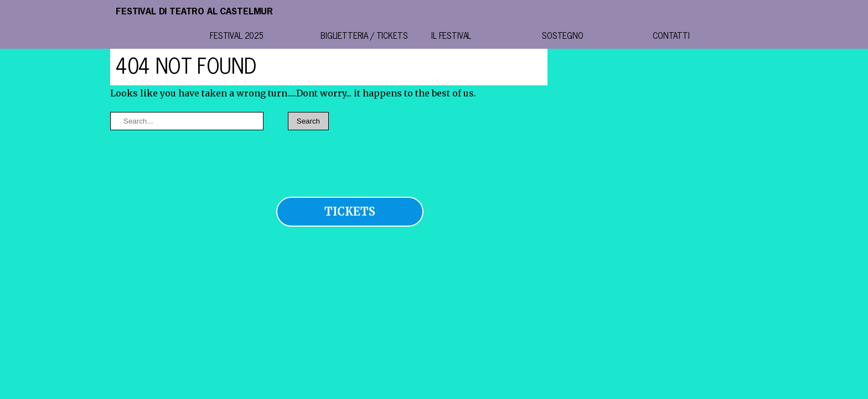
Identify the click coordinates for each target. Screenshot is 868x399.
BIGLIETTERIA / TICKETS (364, 36)
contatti (671, 36)
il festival (451, 36)
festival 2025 (237, 36)
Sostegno (562, 36)
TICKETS (349, 211)
